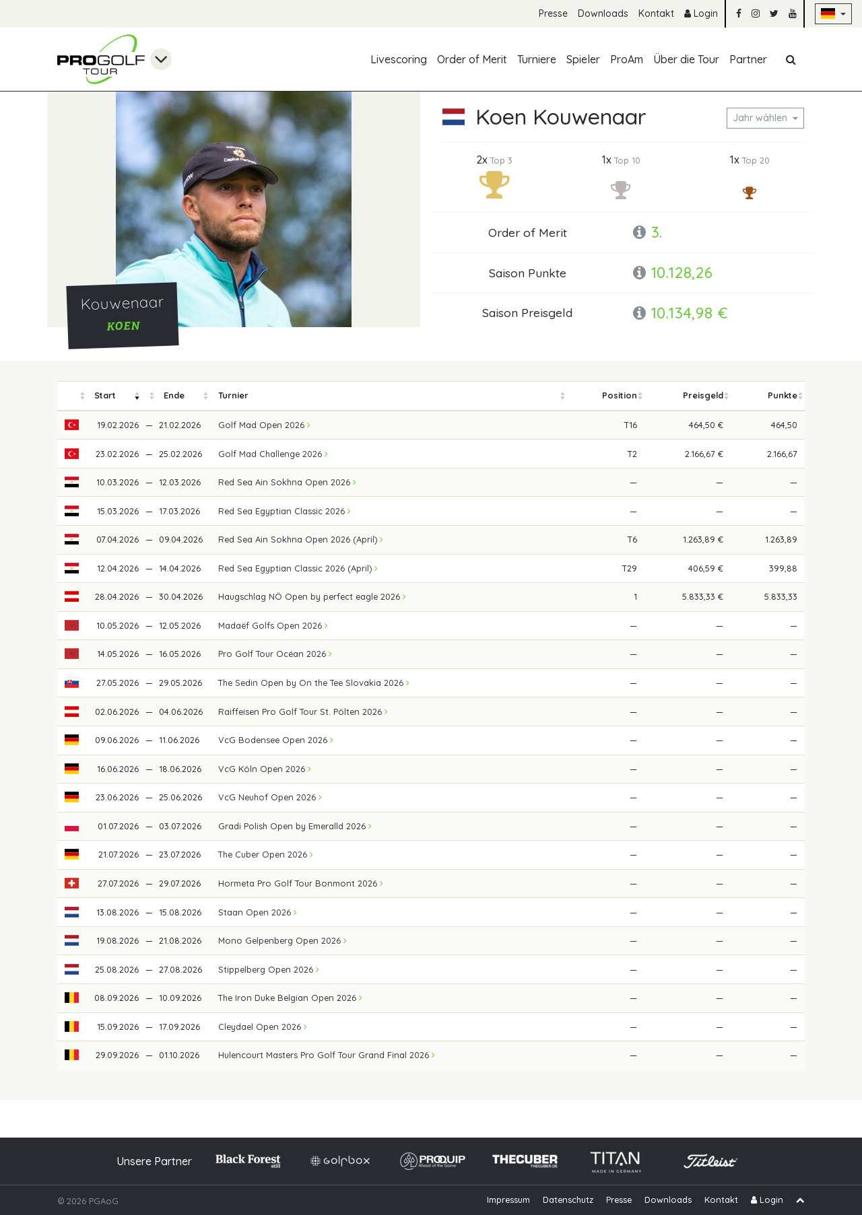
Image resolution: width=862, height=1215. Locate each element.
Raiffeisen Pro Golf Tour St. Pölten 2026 (303, 711)
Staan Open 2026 (257, 912)
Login (701, 13)
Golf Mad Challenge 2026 (273, 453)
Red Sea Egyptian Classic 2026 (284, 511)
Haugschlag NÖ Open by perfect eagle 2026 (312, 596)
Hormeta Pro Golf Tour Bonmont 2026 (300, 883)
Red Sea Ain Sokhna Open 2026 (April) (300, 539)
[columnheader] (72, 396)
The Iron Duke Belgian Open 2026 (290, 997)
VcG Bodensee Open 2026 (275, 739)
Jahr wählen (761, 118)
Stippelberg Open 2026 (268, 969)
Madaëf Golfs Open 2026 (273, 625)
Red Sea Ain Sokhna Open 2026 (287, 482)
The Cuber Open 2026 (265, 854)
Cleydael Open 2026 (262, 1026)
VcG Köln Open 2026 (264, 768)
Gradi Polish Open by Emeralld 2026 (295, 826)
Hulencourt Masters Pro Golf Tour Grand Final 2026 (326, 1054)
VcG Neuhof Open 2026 (270, 797)
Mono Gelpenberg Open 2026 (282, 940)
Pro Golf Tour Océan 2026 (275, 653)
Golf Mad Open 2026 (264, 424)
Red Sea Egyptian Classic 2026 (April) (298, 568)
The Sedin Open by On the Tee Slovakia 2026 (313, 682)
